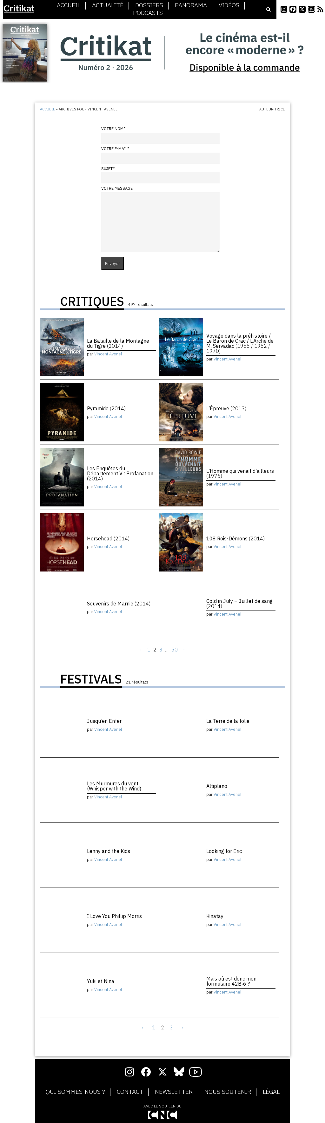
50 (174, 649)
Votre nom (113, 128)
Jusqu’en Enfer (104, 721)
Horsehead (108, 538)
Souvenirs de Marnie (118, 603)
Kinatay (214, 916)
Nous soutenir (227, 1091)
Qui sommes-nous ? (75, 1091)
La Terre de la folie (227, 721)
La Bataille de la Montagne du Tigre (118, 343)
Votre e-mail (115, 148)
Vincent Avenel (108, 354)
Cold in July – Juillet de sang (239, 603)
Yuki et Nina (100, 981)
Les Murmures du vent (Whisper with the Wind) (114, 786)
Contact (130, 1091)
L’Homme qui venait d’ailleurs (240, 473)
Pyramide (106, 408)
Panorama (191, 5)
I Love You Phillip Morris (114, 916)
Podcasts (148, 13)
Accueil (68, 5)
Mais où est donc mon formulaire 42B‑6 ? (231, 981)
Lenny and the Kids (108, 851)
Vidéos (229, 5)
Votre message (117, 188)
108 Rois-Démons (235, 538)
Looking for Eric (224, 851)
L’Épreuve (226, 408)
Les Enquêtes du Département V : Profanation (120, 473)
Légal (271, 1091)
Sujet (108, 168)
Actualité (107, 5)
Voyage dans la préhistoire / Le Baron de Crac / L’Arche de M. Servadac (240, 343)
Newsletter (174, 1091)
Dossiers (149, 5)
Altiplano (216, 786)
